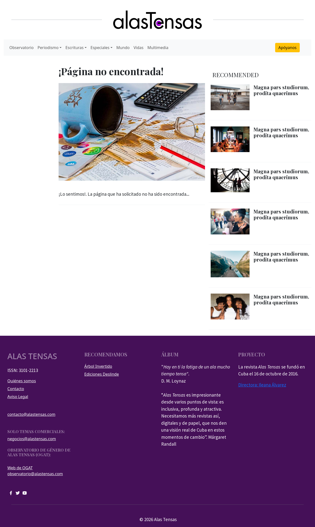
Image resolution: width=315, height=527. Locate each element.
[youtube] (24, 492)
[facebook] (10, 492)
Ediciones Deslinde (101, 374)
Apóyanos (287, 47)
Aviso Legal (17, 396)
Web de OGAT (20, 468)
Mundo (123, 47)
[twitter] (17, 492)
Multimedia (157, 47)
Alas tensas (32, 356)
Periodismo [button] (48, 47)
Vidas (138, 47)
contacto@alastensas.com (31, 414)
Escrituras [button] (74, 47)
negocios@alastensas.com (31, 438)
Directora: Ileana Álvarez (262, 385)
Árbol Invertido (98, 366)
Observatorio (21, 47)
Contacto (15, 388)
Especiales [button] (100, 47)
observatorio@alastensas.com (35, 473)
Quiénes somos (21, 381)
